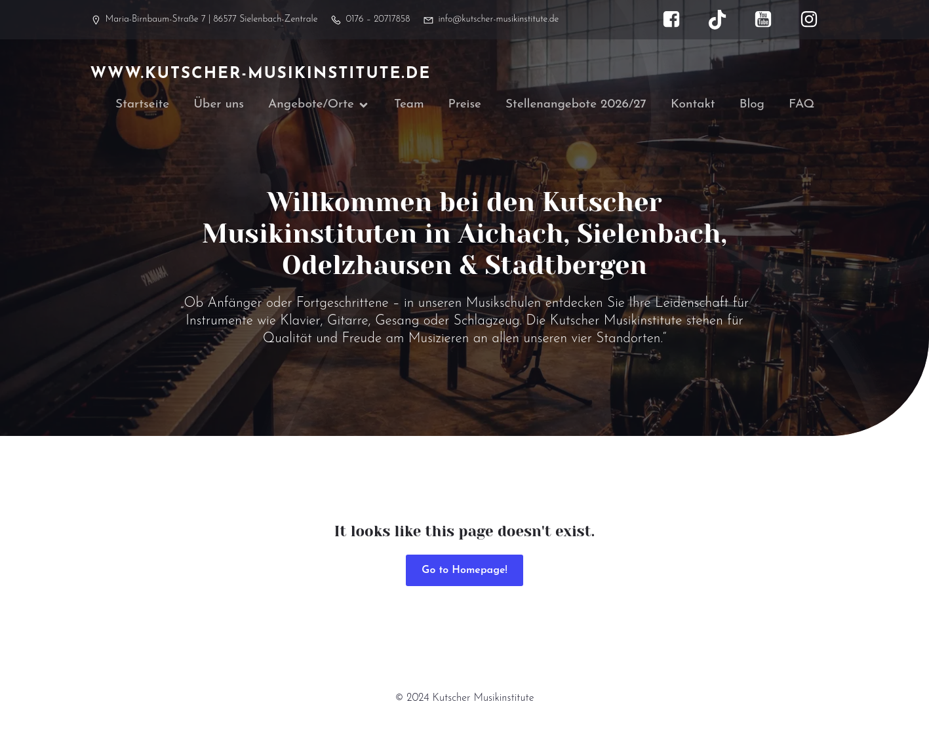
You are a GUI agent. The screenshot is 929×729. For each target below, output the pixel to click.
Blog (752, 106)
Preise (464, 106)
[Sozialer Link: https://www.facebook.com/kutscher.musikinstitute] (678, 20)
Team (409, 106)
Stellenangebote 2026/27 (575, 106)
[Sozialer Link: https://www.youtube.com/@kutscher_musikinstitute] (770, 20)
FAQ (801, 106)
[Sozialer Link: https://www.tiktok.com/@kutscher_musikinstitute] (724, 20)
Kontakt (693, 106)
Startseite (142, 106)
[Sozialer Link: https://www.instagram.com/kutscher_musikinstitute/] (816, 20)
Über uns (218, 106)
